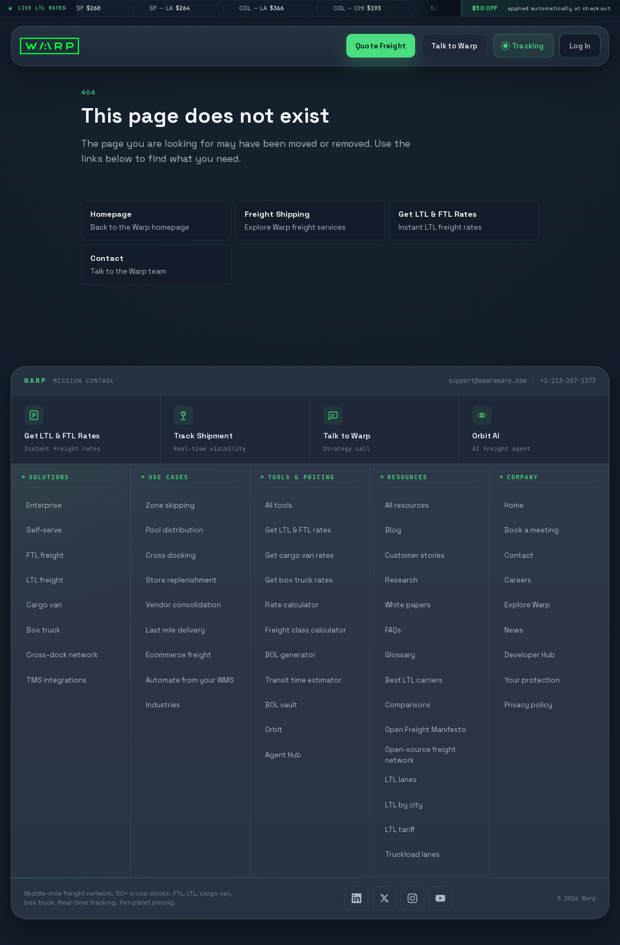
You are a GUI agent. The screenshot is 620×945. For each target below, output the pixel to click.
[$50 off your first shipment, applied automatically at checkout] (540, 8)
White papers (408, 604)
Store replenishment (181, 580)
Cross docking (171, 555)
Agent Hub (283, 754)
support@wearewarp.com (487, 380)
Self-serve (44, 530)
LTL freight (44, 580)
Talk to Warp (454, 46)
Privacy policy (528, 704)
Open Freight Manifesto (425, 729)
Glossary (400, 654)
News (513, 630)
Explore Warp (527, 604)
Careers (517, 580)
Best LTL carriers (414, 680)
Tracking (523, 46)
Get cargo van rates (299, 555)
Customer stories (415, 555)
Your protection (532, 680)
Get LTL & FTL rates (298, 530)
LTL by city (404, 804)
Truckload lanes (412, 854)
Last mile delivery (175, 630)
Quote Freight (380, 46)
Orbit (273, 729)
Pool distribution (174, 530)
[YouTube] (440, 898)
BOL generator (290, 654)
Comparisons (408, 704)
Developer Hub (529, 654)
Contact (518, 555)
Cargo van (44, 604)
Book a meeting (531, 530)
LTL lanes (401, 779)
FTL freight (45, 555)
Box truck (43, 630)
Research (401, 580)
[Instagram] (412, 898)
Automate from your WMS (190, 680)
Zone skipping (170, 505)
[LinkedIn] (356, 898)
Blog (393, 530)
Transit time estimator (303, 680)
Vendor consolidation (183, 604)
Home (514, 505)
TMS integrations (56, 680)
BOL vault (281, 704)
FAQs (393, 630)
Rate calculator (292, 604)
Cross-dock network (62, 654)
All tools (279, 505)
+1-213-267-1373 (568, 380)
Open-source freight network (420, 755)
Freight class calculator (305, 630)
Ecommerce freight (178, 654)
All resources (407, 505)
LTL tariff (400, 829)
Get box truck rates (299, 580)
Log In (580, 46)
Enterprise (44, 505)
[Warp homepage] (49, 46)
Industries (163, 704)
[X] (384, 898)
